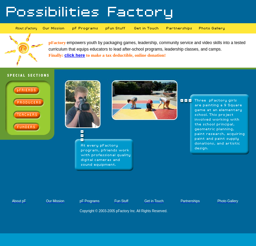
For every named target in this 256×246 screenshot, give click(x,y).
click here (75, 55)
